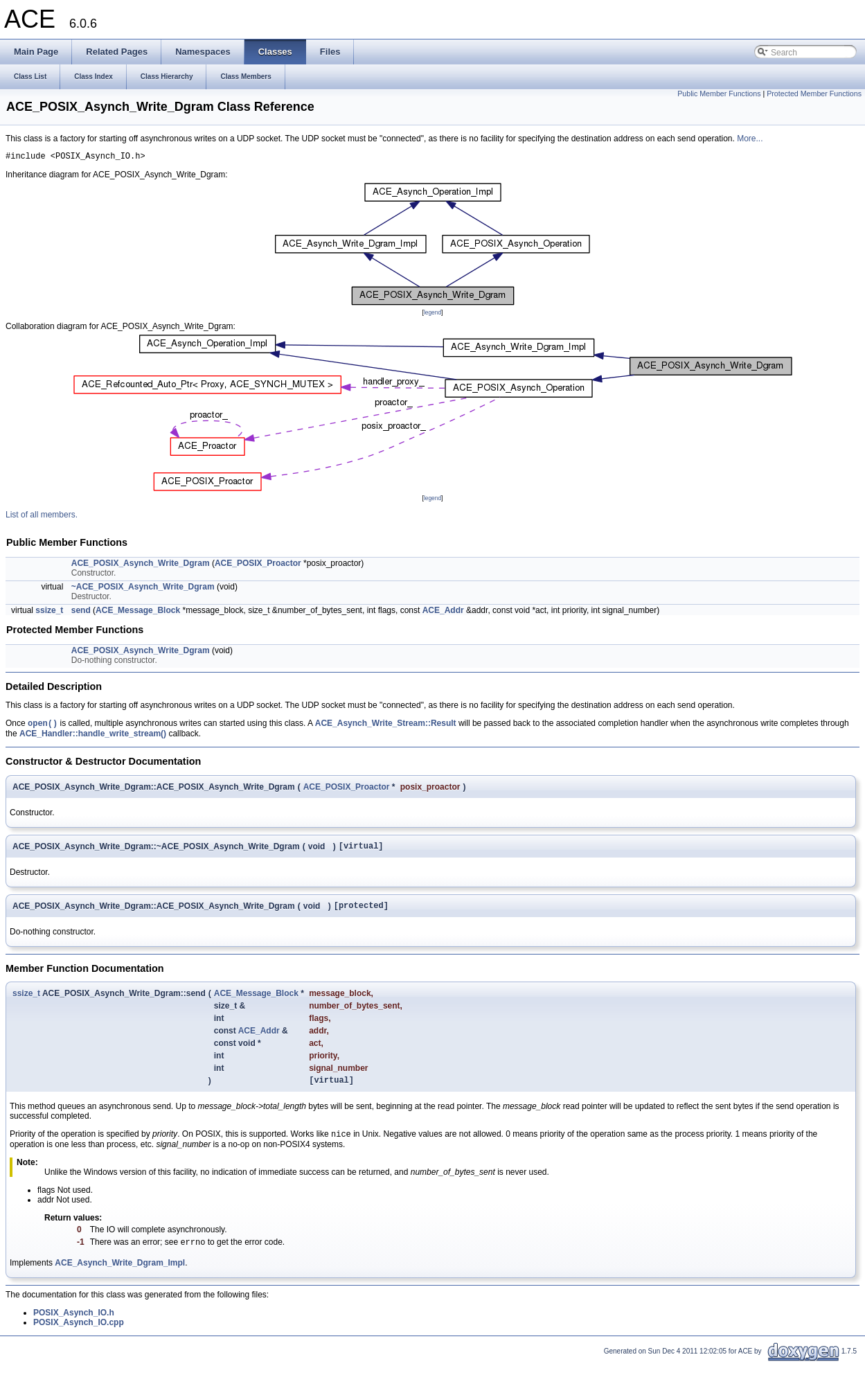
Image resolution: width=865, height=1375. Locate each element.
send (81, 612)
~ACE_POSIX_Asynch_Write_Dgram (143, 589)
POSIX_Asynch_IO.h (73, 1325)
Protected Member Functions (814, 93)
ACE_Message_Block (138, 612)
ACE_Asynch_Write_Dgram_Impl (120, 1275)
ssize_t (49, 612)
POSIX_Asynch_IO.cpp (78, 1335)
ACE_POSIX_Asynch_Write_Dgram (140, 565)
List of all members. (42, 517)
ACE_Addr (443, 612)
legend (432, 314)
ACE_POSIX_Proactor (258, 565)
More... (750, 138)
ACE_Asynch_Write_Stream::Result (385, 726)
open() (42, 726)
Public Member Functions (718, 93)
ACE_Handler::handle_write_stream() (92, 737)
